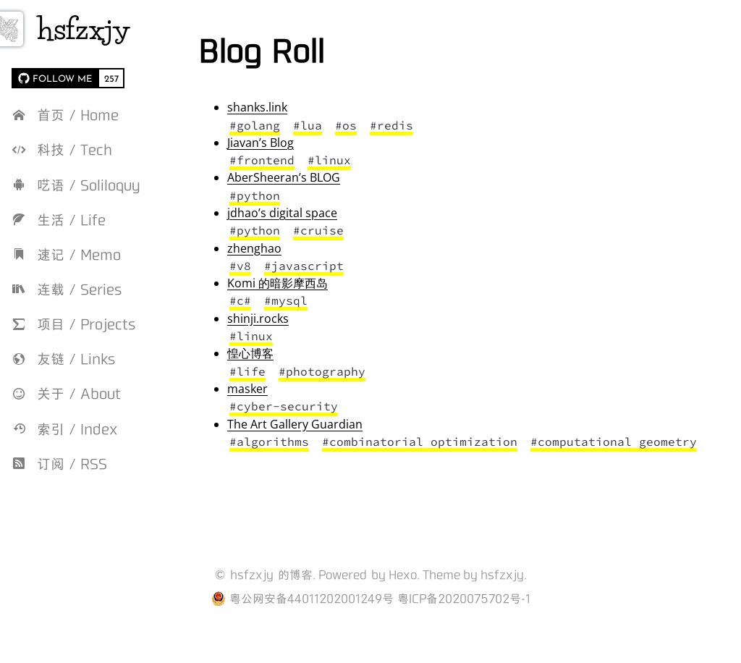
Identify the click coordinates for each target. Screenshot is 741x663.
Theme (441, 593)
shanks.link (291, 107)
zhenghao (288, 248)
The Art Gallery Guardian (328, 424)
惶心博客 (284, 353)
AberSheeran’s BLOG (317, 177)
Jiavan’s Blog (294, 143)
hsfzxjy (112, 29)
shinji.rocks (291, 318)
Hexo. (404, 593)
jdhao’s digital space (315, 213)
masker (281, 389)
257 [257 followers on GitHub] (111, 78)
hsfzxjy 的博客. (273, 593)
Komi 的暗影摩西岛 (311, 283)
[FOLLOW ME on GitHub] (54, 78)
